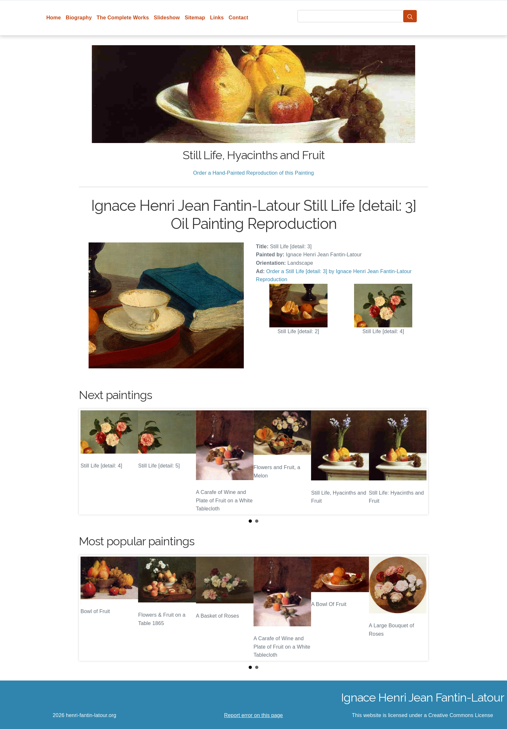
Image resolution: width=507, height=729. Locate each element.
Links (217, 17)
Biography (79, 17)
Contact (238, 17)
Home (53, 17)
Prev (89, 462)
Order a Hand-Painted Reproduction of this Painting (253, 173)
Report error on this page (253, 715)
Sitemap (195, 17)
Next (418, 462)
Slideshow (167, 17)
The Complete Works (123, 17)
